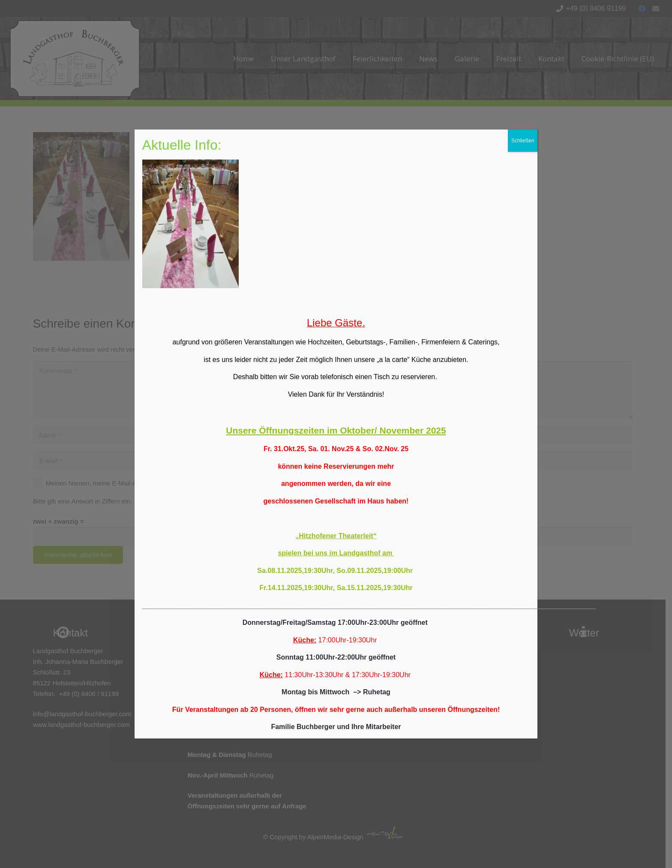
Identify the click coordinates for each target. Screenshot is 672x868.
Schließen (522, 141)
